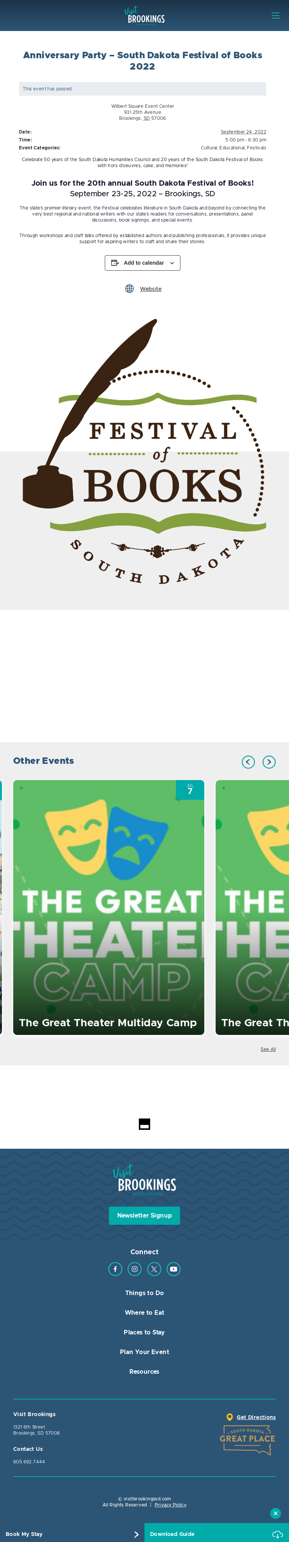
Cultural (209, 148)
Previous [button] (248, 762)
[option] (144, 451)
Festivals (256, 148)
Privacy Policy (171, 1505)
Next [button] (269, 762)
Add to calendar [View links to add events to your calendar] (144, 263)
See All (268, 1049)
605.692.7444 (29, 1462)
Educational (231, 148)
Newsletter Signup (144, 1216)
